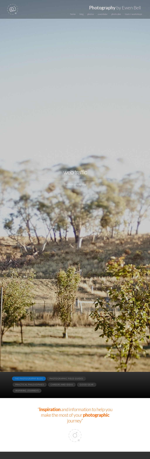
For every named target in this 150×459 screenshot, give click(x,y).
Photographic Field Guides (66, 378)
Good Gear (87, 384)
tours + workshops (133, 14)
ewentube (102, 14)
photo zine (116, 14)
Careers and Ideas (62, 384)
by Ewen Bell (115, 7)
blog (81, 14)
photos (90, 14)
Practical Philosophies (29, 384)
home (73, 14)
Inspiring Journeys (27, 390)
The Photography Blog (29, 378)
